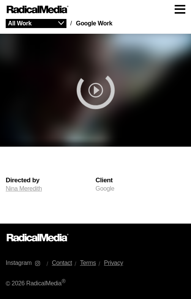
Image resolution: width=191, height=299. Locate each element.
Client (104, 180)
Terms (88, 263)
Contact (62, 263)
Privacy (113, 263)
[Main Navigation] (95, 9)
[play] (95, 90)
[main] (95, 121)
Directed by (22, 180)
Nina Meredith (24, 188)
